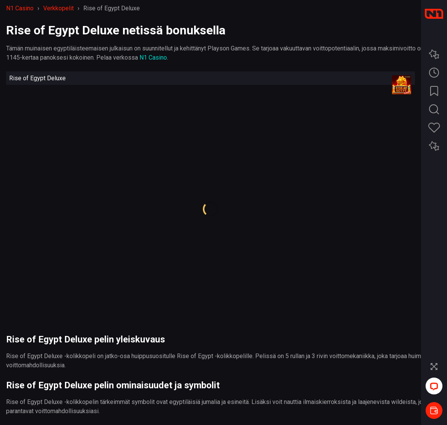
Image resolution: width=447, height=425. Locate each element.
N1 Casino (153, 57)
